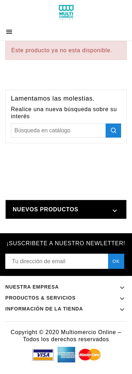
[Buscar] (66, 130)
